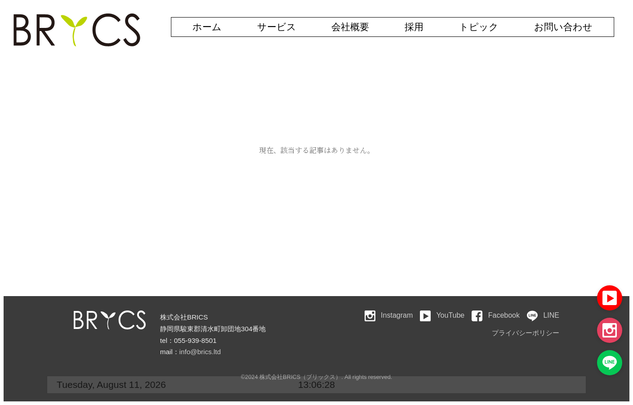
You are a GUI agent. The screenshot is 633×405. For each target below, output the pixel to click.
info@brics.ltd (200, 352)
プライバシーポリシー (525, 333)
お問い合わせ (563, 27)
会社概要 (350, 27)
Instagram (389, 315)
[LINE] (609, 362)
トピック (479, 27)
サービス (276, 27)
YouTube (442, 315)
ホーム (207, 27)
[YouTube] (609, 297)
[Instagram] (609, 330)
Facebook (496, 315)
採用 (414, 27)
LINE (543, 315)
